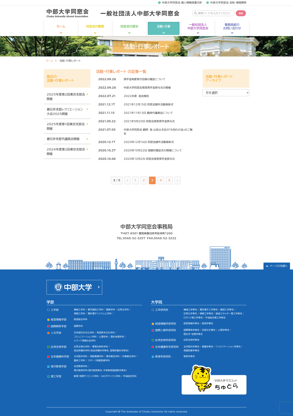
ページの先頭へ (279, 266)
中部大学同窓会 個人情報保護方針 (182, 2)
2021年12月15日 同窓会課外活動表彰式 (148, 104)
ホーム (49, 60)
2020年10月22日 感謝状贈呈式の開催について (153, 150)
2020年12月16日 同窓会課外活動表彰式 (149, 142)
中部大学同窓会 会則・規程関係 (228, 2)
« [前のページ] (127, 180)
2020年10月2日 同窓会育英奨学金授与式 (149, 159)
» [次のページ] (177, 180)
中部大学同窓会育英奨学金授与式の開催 (147, 87)
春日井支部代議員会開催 (63, 138)
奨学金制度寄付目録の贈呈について (144, 79)
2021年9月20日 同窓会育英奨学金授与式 (149, 121)
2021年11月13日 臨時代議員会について (148, 113)
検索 (241, 13)
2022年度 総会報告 (136, 96)
